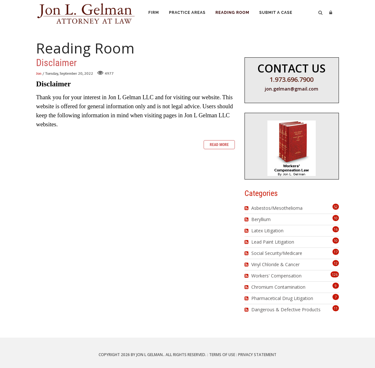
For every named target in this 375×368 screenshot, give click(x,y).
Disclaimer (56, 62)
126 (335, 274)
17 (336, 251)
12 (336, 263)
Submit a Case (278, 13)
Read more (219, 144)
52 (336, 206)
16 (336, 229)
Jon (39, 73)
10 (336, 218)
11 (336, 308)
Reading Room (234, 13)
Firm (154, 13)
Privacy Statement (257, 354)
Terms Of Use (222, 354)
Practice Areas (188, 13)
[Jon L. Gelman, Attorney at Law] (86, 12)
